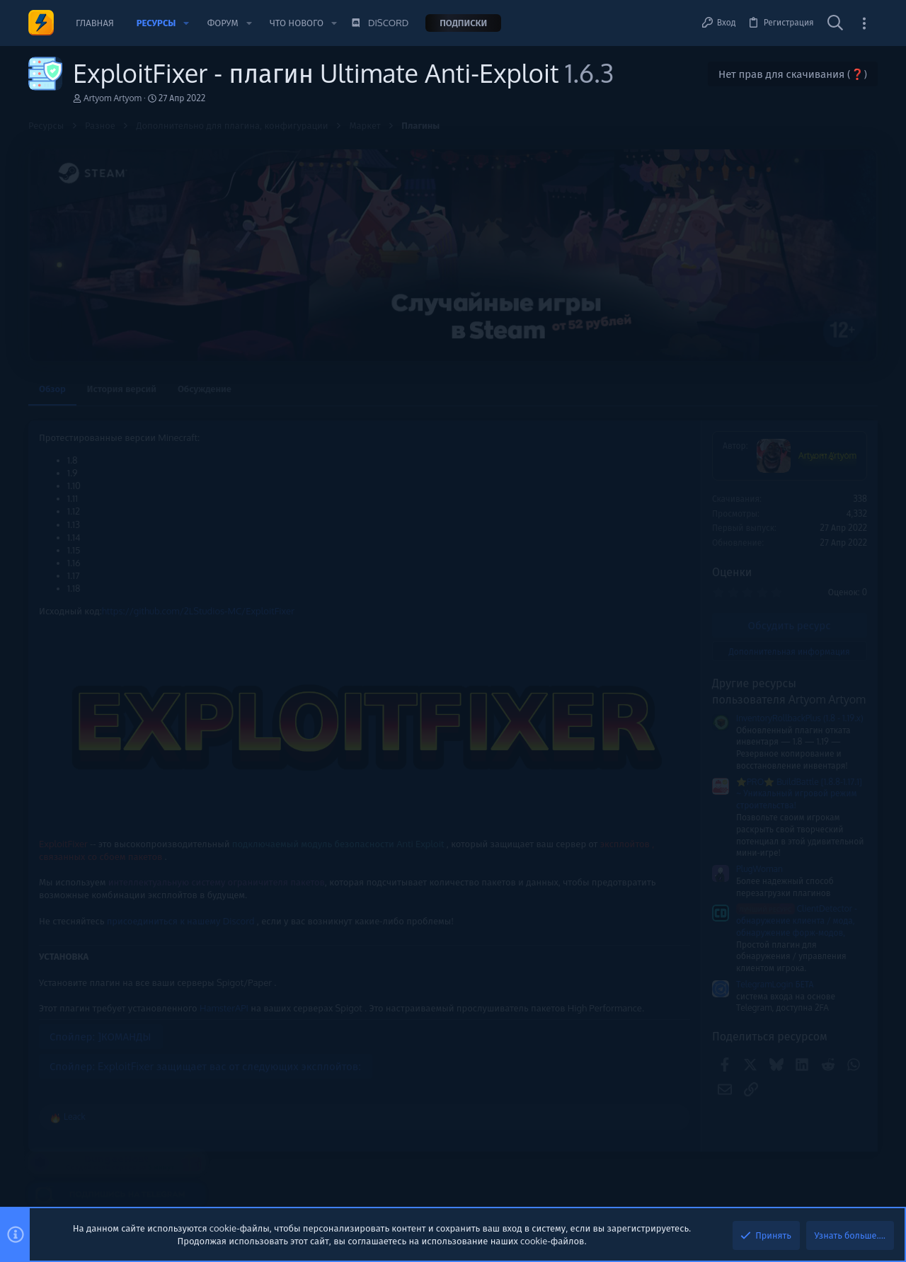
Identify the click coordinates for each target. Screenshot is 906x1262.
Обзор (52, 388)
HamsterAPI (224, 944)
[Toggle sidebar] (864, 23)
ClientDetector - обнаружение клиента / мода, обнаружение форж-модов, (605, 920)
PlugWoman (568, 869)
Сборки (746, 643)
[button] (186, 23)
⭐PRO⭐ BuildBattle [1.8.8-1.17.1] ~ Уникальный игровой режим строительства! (608, 793)
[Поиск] (835, 23)
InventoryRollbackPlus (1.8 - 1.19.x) (608, 718)
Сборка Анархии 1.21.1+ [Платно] (799, 608)
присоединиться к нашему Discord (179, 857)
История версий (121, 388)
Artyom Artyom (113, 98)
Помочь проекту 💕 (766, 448)
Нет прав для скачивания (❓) (792, 74)
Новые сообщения (764, 583)
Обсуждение (204, 388)
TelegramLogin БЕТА (583, 984)
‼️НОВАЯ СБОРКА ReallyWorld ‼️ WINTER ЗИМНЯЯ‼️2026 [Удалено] (798, 682)
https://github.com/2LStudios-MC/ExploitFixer (198, 610)
